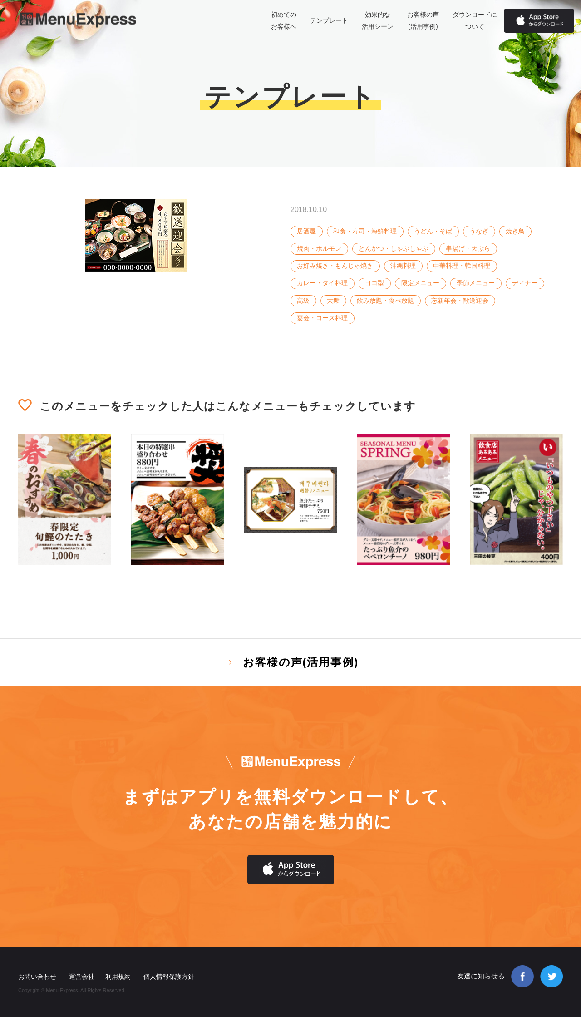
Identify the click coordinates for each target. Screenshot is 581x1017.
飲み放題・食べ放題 (385, 300)
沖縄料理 (403, 265)
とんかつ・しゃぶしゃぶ (393, 248)
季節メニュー (476, 282)
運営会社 (81, 976)
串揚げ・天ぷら (468, 248)
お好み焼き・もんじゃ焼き (335, 265)
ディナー (524, 282)
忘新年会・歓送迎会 (459, 300)
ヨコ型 (374, 282)
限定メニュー (420, 282)
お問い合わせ (37, 976)
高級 (303, 300)
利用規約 (118, 976)
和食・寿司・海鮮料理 (365, 231)
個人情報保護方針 (168, 976)
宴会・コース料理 (322, 317)
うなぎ (478, 231)
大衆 (333, 300)
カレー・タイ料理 (322, 282)
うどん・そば (433, 231)
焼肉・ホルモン (319, 248)
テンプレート (329, 20)
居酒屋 (306, 231)
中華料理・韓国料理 (461, 265)
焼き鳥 (515, 231)
